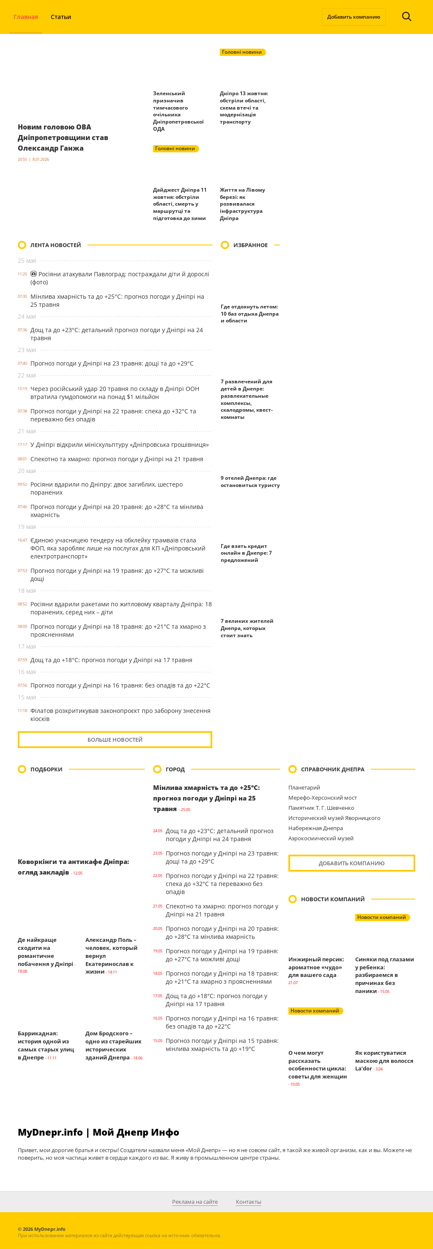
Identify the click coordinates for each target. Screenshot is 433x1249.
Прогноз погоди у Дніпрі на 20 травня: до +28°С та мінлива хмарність (116, 511)
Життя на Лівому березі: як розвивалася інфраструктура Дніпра (242, 204)
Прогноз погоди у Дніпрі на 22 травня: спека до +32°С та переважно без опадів (113, 415)
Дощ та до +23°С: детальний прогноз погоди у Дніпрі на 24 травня (116, 334)
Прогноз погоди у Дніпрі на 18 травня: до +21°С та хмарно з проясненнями (118, 630)
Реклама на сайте (195, 1201)
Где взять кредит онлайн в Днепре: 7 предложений (246, 553)
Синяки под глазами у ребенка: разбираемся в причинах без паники (384, 975)
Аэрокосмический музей (321, 838)
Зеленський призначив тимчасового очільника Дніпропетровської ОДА (178, 111)
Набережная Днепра (315, 828)
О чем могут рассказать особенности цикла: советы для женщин (317, 1064)
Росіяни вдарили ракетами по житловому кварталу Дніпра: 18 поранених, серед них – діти (121, 608)
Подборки (46, 769)
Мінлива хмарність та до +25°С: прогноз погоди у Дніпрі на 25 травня (117, 300)
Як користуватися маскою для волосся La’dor (384, 1061)
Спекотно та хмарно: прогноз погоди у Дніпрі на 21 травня (116, 459)
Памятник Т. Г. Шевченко (321, 808)
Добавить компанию (353, 16)
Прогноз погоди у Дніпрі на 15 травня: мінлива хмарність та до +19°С (222, 1045)
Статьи (61, 17)
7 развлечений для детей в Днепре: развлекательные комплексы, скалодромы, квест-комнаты (247, 399)
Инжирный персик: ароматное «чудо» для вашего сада (316, 967)
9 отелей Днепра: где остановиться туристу (250, 481)
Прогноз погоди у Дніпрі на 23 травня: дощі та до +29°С (112, 363)
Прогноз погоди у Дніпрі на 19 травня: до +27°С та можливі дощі (117, 575)
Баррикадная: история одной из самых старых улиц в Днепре (46, 1045)
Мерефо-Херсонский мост (322, 797)
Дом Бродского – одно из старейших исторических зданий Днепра (113, 1045)
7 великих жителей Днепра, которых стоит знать (247, 628)
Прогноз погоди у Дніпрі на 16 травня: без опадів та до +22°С (120, 685)
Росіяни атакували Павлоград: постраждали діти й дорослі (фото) (119, 278)
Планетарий (304, 787)
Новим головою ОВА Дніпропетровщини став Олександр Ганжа (69, 137)
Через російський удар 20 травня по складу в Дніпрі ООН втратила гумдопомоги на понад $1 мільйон (114, 393)
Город (175, 769)
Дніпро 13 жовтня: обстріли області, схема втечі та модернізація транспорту (244, 107)
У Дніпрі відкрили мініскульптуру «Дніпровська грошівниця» (119, 444)
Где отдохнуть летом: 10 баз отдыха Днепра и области (250, 314)
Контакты (248, 1201)
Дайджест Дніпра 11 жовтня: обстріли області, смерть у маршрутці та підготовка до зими (180, 204)
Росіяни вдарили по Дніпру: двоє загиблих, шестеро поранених (106, 488)
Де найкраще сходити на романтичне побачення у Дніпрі (45, 951)
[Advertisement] (351, 294)
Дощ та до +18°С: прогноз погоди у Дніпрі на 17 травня (111, 660)
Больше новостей (115, 739)
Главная (26, 17)
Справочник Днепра (332, 769)
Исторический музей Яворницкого (334, 818)
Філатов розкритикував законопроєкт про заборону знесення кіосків (120, 715)
